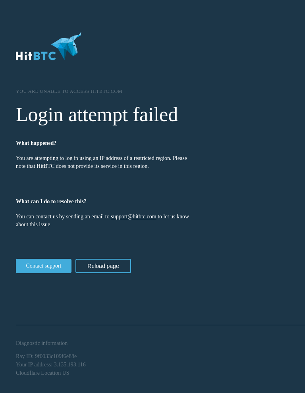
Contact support (43, 266)
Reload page (103, 266)
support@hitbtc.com (133, 217)
